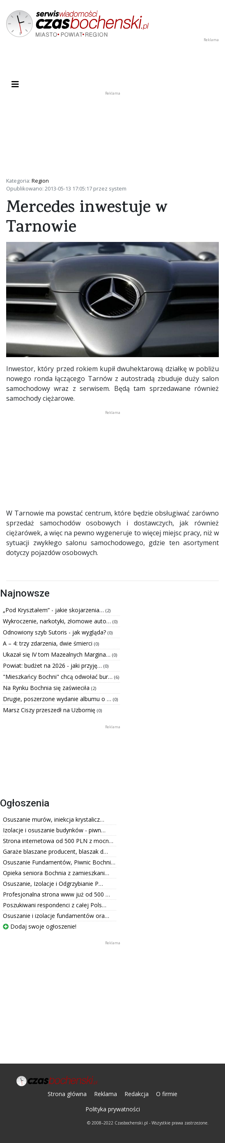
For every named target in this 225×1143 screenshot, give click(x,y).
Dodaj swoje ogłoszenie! (39, 926)
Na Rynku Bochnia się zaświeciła (47, 688)
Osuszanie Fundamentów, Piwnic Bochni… (59, 862)
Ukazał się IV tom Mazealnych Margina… (57, 654)
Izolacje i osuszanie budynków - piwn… (54, 830)
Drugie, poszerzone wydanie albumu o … (58, 699)
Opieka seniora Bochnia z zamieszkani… (56, 873)
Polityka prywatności (112, 1109)
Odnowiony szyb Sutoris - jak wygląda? (55, 632)
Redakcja (136, 1094)
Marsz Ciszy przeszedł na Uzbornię (50, 710)
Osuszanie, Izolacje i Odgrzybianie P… (53, 883)
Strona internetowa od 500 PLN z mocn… (58, 841)
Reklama (105, 1094)
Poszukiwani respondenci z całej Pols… (54, 905)
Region (40, 180)
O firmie (166, 1094)
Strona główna (67, 1094)
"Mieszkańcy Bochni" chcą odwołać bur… (58, 677)
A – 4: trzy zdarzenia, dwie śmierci (48, 643)
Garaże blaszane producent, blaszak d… (55, 851)
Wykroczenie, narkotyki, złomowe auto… (57, 621)
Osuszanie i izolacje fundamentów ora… (56, 916)
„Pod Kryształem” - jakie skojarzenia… (54, 610)
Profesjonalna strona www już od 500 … (56, 894)
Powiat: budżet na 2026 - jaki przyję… (53, 665)
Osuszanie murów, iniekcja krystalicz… (53, 819)
